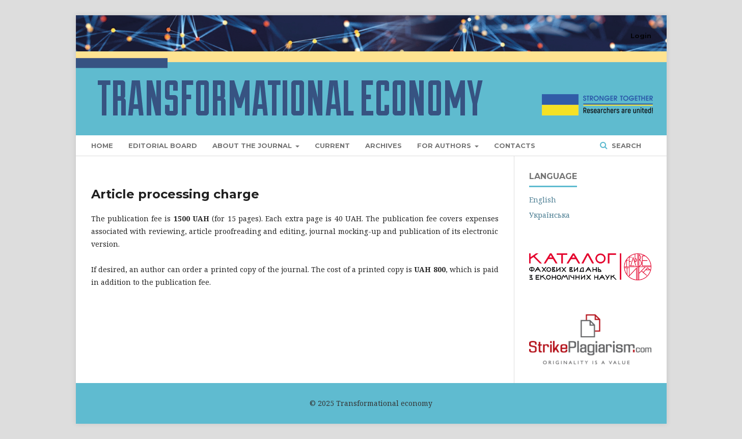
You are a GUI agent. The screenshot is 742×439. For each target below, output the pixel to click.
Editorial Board (162, 145)
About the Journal (253, 145)
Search (625, 145)
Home (102, 145)
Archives (383, 145)
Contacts (514, 145)
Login (640, 36)
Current (332, 145)
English (542, 199)
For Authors (445, 145)
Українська (549, 215)
